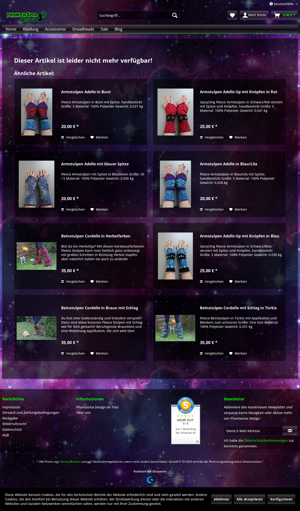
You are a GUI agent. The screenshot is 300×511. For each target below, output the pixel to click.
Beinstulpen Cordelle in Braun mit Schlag (99, 308)
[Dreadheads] (83, 29)
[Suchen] (175, 15)
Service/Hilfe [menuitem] (282, 4)
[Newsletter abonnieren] (290, 430)
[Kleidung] (31, 29)
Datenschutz (12, 429)
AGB (5, 435)
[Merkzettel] (232, 15)
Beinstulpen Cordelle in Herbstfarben (96, 236)
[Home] (11, 29)
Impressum (11, 407)
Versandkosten (70, 462)
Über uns (83, 412)
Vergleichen (73, 137)
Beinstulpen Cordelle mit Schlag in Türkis (238, 308)
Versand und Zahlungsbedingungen (30, 412)
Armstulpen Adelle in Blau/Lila (228, 164)
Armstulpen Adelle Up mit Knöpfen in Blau (239, 236)
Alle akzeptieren (249, 499)
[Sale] (104, 29)
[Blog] (118, 29)
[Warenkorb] (284, 15)
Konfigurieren (281, 499)
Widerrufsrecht (14, 424)
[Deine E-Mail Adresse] (253, 430)
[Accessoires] (55, 29)
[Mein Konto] (254, 15)
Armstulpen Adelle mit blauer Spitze (95, 164)
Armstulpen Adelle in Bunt (86, 91)
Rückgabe (10, 418)
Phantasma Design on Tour (97, 407)
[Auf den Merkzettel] (99, 137)
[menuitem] (138, 15)
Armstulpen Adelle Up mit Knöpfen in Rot (238, 91)
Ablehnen (221, 499)
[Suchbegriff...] (138, 15)
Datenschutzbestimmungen (266, 440)
